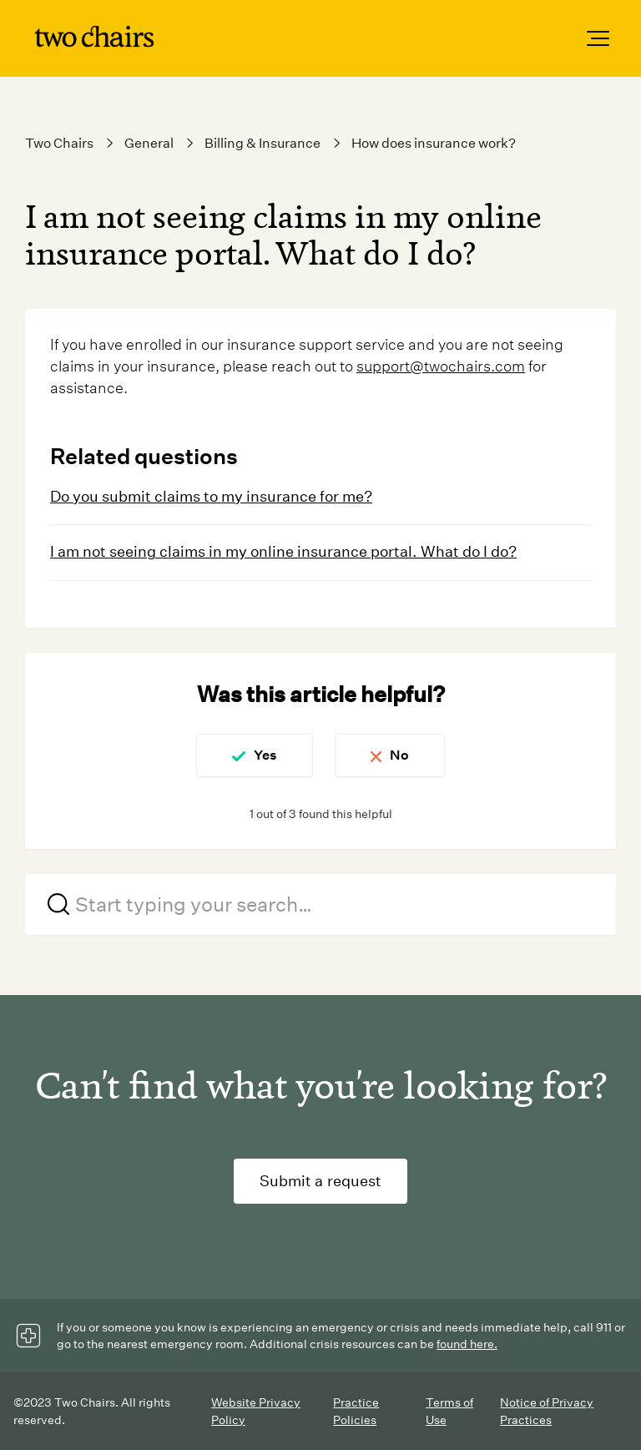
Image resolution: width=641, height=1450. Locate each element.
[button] (598, 38)
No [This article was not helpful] (399, 755)
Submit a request (321, 1181)
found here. (467, 1343)
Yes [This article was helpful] (265, 755)
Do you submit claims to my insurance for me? (211, 496)
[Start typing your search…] (320, 904)
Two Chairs (59, 143)
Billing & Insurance (262, 143)
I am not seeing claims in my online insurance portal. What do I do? (283, 551)
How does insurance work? (433, 143)
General (149, 143)
